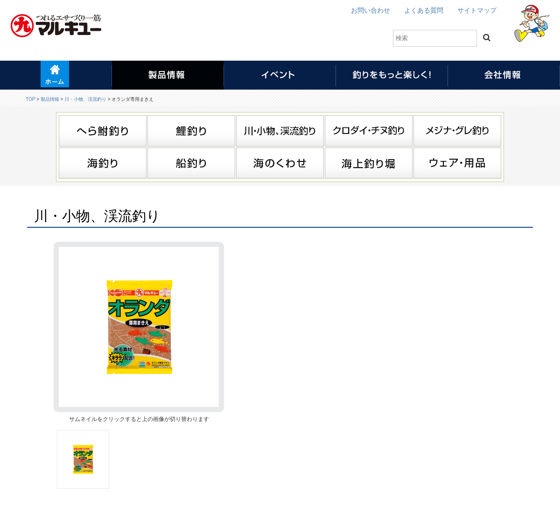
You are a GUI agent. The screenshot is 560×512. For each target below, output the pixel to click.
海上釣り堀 (369, 163)
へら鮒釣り (103, 131)
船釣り (191, 163)
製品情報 (50, 99)
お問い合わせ (370, 10)
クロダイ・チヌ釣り (369, 131)
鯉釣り (191, 131)
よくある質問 (423, 10)
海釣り (103, 163)
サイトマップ (477, 10)
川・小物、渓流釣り (85, 99)
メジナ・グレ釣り (457, 131)
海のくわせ (280, 163)
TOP (30, 99)
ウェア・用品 (457, 163)
